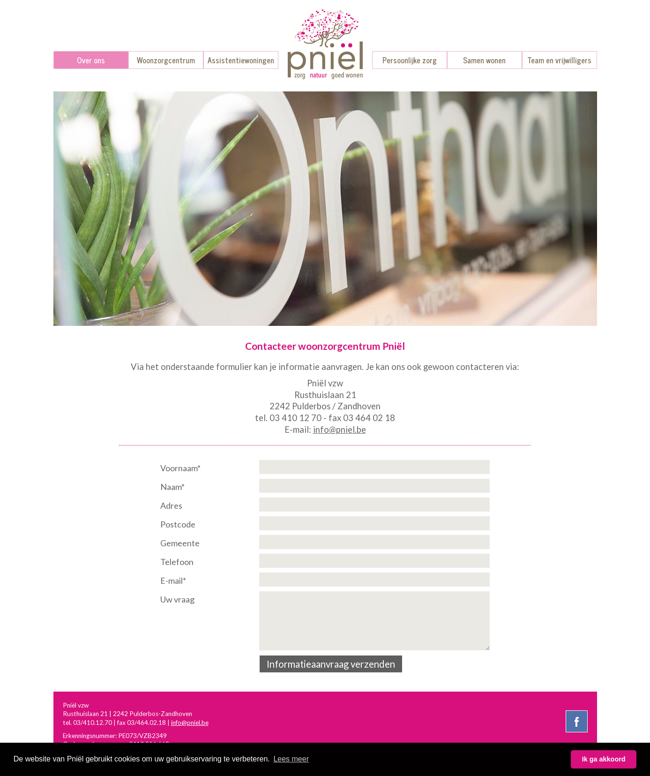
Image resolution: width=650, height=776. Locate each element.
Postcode (177, 524)
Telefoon (177, 562)
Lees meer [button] (291, 759)
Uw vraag (177, 599)
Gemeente (180, 543)
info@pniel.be (339, 429)
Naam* (172, 487)
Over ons (91, 60)
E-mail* (173, 580)
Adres (171, 505)
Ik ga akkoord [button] (604, 759)
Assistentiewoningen (241, 60)
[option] (325, 208)
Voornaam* (180, 468)
